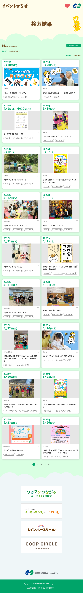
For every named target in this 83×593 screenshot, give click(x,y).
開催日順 (77, 55)
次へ (49, 464)
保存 (38, 89)
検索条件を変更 (74, 45)
